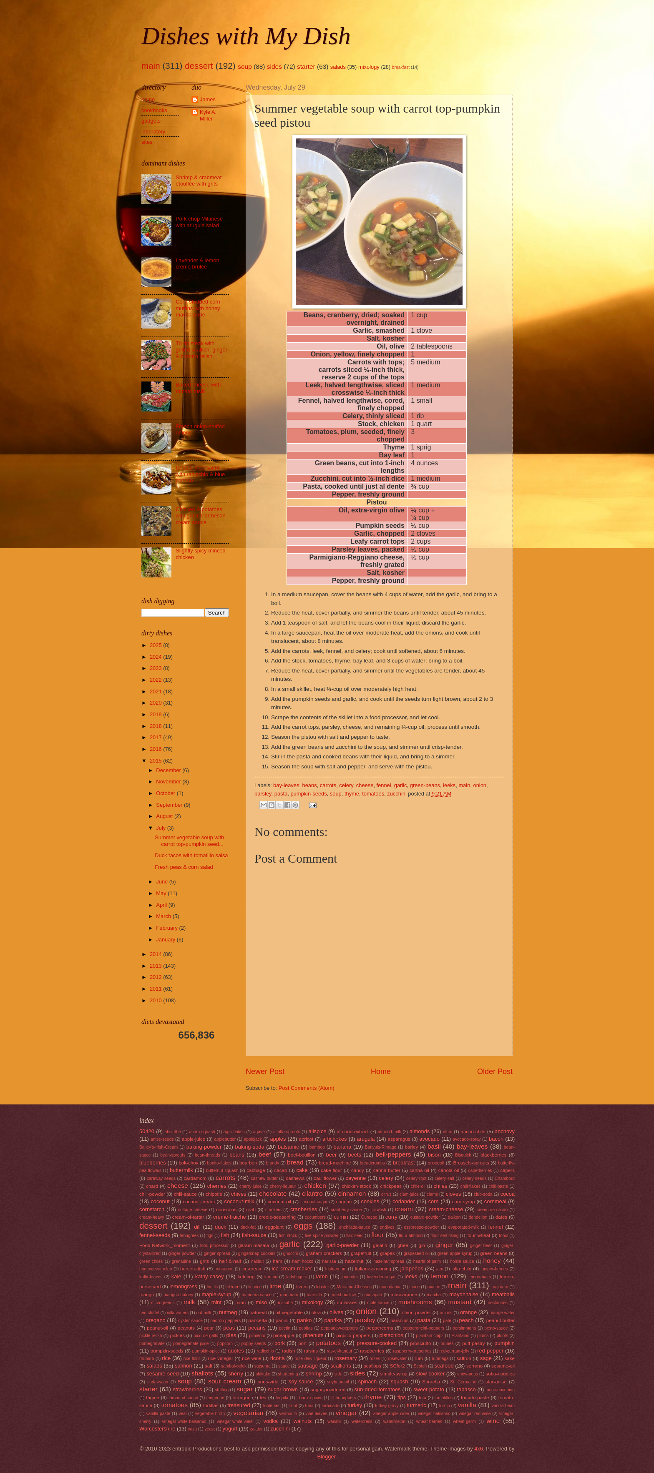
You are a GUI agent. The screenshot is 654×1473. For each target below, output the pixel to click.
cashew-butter (264, 1178)
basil (434, 1146)
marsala (314, 1294)
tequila (282, 1397)
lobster (322, 1287)
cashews (295, 1178)
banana (342, 1147)
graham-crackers (324, 1253)
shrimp (314, 1373)
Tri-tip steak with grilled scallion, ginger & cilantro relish (201, 349)
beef (265, 1154)
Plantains (460, 1335)
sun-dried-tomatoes (378, 1389)
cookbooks (154, 110)
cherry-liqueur (283, 1186)
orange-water (502, 1312)
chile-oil (418, 1186)
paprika (333, 1320)
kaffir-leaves (150, 1277)
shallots (202, 1373)
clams (432, 1194)
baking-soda (249, 1147)
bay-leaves (286, 785)
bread (295, 1162)
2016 (156, 749)
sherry (235, 1373)
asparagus (399, 1139)
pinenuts (313, 1335)
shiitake (263, 1374)
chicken (315, 1185)
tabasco (466, 1389)
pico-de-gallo (206, 1335)
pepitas (305, 1328)
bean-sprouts (172, 1155)
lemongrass (183, 1286)
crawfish (378, 1209)
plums (482, 1335)
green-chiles (151, 1261)
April (162, 905)
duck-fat (248, 1227)
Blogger (326, 1456)
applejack (253, 1139)
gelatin (380, 1245)
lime (275, 1286)
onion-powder (416, 1312)
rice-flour (192, 1358)
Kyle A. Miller (208, 115)
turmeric (416, 1405)
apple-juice (193, 1139)
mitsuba (285, 1302)
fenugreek (189, 1235)
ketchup (246, 1276)
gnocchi (290, 1253)
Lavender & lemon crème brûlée (197, 263)
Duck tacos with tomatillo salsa (191, 855)
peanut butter (500, 1320)
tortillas (211, 1405)
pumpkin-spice (206, 1351)
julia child (461, 1268)
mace (414, 1287)
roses (375, 1358)
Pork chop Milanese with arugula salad (199, 222)
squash (399, 1381)
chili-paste (498, 1186)
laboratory (153, 131)
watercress (362, 1421)
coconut (160, 1201)
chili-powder (152, 1194)
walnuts (303, 1421)
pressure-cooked (377, 1343)
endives (387, 1227)
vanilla (467, 1404)
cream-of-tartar (188, 1217)
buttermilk (181, 1170)
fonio (503, 1235)
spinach (367, 1381)
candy (357, 1170)
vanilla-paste (158, 1413)
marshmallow (343, 1294)
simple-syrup (393, 1373)
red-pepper (490, 1351)
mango (146, 1294)
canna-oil (419, 1170)
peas (229, 1328)
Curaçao (369, 1217)
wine (493, 1420)
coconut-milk (239, 1201)
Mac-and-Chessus (354, 1287)
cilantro (312, 1193)
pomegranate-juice (191, 1343)
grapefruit (361, 1253)
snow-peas (467, 1374)
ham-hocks (302, 1261)
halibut (257, 1261)
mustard (460, 1301)
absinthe (172, 1131)
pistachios (391, 1335)
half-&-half (230, 1261)
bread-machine (335, 1162)
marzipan (373, 1294)
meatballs (503, 1294)
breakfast (401, 67)
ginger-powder (182, 1253)
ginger (444, 1244)
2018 (156, 726)
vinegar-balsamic (434, 1413)
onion (479, 785)
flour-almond (411, 1235)
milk (189, 1301)
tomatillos (444, 1397)
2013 (156, 966)
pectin (284, 1328)
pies (231, 1335)
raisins (311, 1350)
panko (304, 1320)
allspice (318, 1131)
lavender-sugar (381, 1277)
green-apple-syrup (455, 1253)
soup (245, 66)
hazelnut (354, 1261)
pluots (502, 1335)
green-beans (425, 785)
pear (209, 1327)
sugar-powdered (328, 1389)
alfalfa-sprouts (286, 1131)
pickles (177, 1335)
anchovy (505, 1131)
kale (176, 1276)
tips (401, 1397)
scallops (372, 1365)
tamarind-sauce (183, 1397)
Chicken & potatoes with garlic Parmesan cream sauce (201, 515)
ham (277, 1261)
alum (447, 1131)
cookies (370, 1201)
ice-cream (252, 1268)
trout (293, 1405)
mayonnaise (463, 1294)
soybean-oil (338, 1382)
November (169, 781)
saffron (464, 1358)
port (302, 1343)
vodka (271, 1421)
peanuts (186, 1327)
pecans (257, 1328)
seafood (444, 1366)
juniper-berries (494, 1269)
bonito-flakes (219, 1163)
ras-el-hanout (339, 1351)
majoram (499, 1287)
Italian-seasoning (373, 1268)
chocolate (273, 1193)
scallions (340, 1366)
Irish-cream (336, 1269)
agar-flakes (234, 1131)
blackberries (493, 1154)
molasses (347, 1302)
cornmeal (495, 1201)
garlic (400, 785)
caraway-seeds (161, 1178)
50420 (146, 1131)
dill (197, 1227)
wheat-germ (464, 1421)
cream (404, 1208)
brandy (272, 1163)
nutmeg (228, 1312)
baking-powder (203, 1147)
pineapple (283, 1335)
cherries (216, 1186)
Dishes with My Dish (246, 36)
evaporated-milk (463, 1227)
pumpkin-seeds (308, 793)
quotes (236, 1351)
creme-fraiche (229, 1217)
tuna (309, 1405)
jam (439, 1269)
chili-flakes (470, 1186)
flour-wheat (478, 1235)
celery (346, 785)
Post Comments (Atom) (307, 1088)
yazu (192, 1429)
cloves (453, 1194)
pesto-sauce (496, 1328)
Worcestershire (157, 1428)
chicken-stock (356, 1186)
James (208, 99)
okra (316, 1312)
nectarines (498, 1302)
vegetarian (248, 1412)
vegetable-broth (210, 1413)
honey (492, 1260)
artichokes (334, 1139)
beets (355, 1155)
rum (419, 1358)
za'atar (256, 1429)
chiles (440, 1186)
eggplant (274, 1227)
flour (377, 1234)
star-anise (496, 1381)
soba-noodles (500, 1373)
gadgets (151, 121)
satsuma (262, 1366)
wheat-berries (429, 1421)
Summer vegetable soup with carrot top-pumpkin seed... (189, 840)
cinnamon (352, 1193)
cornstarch (151, 1209)
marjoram (289, 1294)
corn (433, 1201)
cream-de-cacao (492, 1209)
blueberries (152, 1162)
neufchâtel (149, 1312)
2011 (156, 989)
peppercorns (379, 1327)
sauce (283, 1366)
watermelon (394, 1421)
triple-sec (272, 1405)
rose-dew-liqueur (310, 1358)
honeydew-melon (155, 1269)
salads (338, 67)
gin (421, 1245)
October (166, 793)
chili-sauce (185, 1194)
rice (166, 1358)
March (164, 916)
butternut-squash (222, 1170)
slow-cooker (430, 1373)
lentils (212, 1287)
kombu (270, 1277)
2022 (156, 680)
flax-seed (355, 1235)
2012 (156, 977)
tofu (422, 1397)
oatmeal (258, 1312)
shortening (288, 1374)
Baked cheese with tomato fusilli (198, 387)
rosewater (397, 1358)
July (161, 828)
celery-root (416, 1178)
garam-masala (253, 1245)
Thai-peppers (343, 1397)
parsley (263, 793)
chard (152, 1186)
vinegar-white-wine (235, 1421)
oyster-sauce (190, 1320)
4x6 (478, 1448)
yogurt (229, 1428)
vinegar (346, 1412)
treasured (238, 1405)
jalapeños (411, 1268)
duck (220, 1227)
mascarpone (404, 1294)
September (170, 805)
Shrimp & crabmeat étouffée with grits (198, 180)
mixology (369, 67)
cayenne (355, 1178)
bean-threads (207, 1155)
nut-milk (203, 1312)
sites (146, 142)
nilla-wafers (178, 1312)
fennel (384, 785)
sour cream (224, 1381)
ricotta (277, 1358)
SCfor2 (397, 1365)
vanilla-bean (503, 1405)
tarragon (241, 1397)
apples (278, 1139)
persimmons (464, 1328)
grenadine (181, 1261)
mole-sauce (378, 1302)
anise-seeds (162, 1139)
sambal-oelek (234, 1366)
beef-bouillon (301, 1154)
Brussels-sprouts (471, 1162)
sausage (307, 1366)
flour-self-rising (444, 1235)
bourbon (248, 1162)
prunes (446, 1343)
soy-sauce (301, 1381)
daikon (454, 1217)
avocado (429, 1139)
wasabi (334, 1421)
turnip (444, 1405)
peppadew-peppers (339, 1328)
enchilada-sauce (354, 1227)
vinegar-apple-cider (390, 1413)
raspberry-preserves (412, 1351)
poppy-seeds (253, 1343)
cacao (280, 1170)
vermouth (288, 1413)
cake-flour (331, 1170)
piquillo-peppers (353, 1335)
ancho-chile (472, 1131)
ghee (402, 1245)
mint (216, 1302)
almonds (420, 1131)
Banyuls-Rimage (381, 1147)
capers (507, 1170)
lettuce (233, 1286)
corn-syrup (463, 1201)
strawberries (187, 1389)
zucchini (397, 793)
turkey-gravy (387, 1405)
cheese (365, 785)
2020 (156, 703)
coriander (403, 1201)
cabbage (256, 1170)
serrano (474, 1365)
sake (509, 1358)
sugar (244, 1389)
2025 (156, 645)
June (162, 881)
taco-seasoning (500, 1390)
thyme (352, 793)
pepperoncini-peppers (423, 1328)
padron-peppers (225, 1320)
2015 (156, 761)
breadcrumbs (372, 1163)
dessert (199, 65)
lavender (350, 1277)
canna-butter (386, 1170)
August (165, 816)
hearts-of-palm (427, 1261)
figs (209, 1235)
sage (486, 1358)
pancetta (258, 1320)
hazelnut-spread (388, 1261)
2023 (156, 668)
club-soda (483, 1194)
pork (279, 1343)
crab (251, 1209)
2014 (156, 954)
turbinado (331, 1405)
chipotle (214, 1194)
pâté (447, 1320)
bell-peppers (393, 1154)
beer (331, 1155)
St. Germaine (463, 1382)
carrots (328, 785)
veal (182, 1413)
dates (501, 1217)
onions (446, 1312)
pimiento (257, 1335)
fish (225, 1235)
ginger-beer (481, 1245)
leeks (449, 785)
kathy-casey (209, 1276)
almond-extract (353, 1131)
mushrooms (415, 1301)
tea (263, 1397)
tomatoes (373, 793)
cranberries (303, 1209)
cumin (341, 1217)
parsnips (399, 1320)
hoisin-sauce (462, 1261)
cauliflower (325, 1178)
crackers (273, 1209)
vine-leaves (316, 1413)
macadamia (390, 1287)
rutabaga (440, 1358)
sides (274, 66)
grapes (387, 1253)
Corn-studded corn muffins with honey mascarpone (198, 308)
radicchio (265, 1351)
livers (301, 1286)
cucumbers (315, 1217)
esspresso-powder (421, 1227)
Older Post (495, 1071)
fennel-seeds (154, 1235)
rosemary (346, 1358)
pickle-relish (150, 1335)
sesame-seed (162, 1373)
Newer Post (265, 1071)
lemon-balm (479, 1277)
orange (468, 1312)
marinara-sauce (257, 1294)
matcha (434, 1294)
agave (259, 1131)
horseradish (193, 1268)
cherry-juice (250, 1186)
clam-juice (409, 1194)
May (162, 893)
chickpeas (391, 1186)
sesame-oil (503, 1365)
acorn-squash (202, 1131)
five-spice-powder (322, 1235)
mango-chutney (178, 1294)
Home (381, 1071)
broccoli (436, 1162)
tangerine (215, 1397)
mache (434, 1287)
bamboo (317, 1147)
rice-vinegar (221, 1358)
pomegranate (152, 1343)
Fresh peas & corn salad (184, 867)
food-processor (214, 1245)
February (167, 928)
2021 (156, 691)
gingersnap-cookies (256, 1253)
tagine (152, 1397)
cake (301, 1170)
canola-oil (448, 1170)
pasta (281, 793)
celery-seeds (474, 1178)
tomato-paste (475, 1397)
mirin (240, 1302)
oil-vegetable (289, 1312)
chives (239, 1194)
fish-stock (288, 1235)
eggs (303, 1225)
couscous (226, 1209)
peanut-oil (157, 1327)
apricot (306, 1139)
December (169, 770)
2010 (156, 1000)
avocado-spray (467, 1139)
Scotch (420, 1366)
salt (208, 1365)
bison (434, 1155)
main (150, 65)
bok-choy (188, 1162)
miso (261, 1302)
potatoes (328, 1342)
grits (204, 1261)
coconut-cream (199, 1201)
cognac (344, 1201)
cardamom (195, 1178)
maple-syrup (216, 1294)
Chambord (505, 1178)
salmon (183, 1366)
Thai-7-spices (309, 1397)
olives (336, 1312)
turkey (354, 1405)
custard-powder (425, 1217)
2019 (156, 714)
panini (282, 1320)
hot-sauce (223, 1269)
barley (411, 1146)
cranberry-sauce (346, 1209)
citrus (386, 1194)
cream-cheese (446, 1209)
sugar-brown (283, 1389)
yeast (210, 1429)
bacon (496, 1139)
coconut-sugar (313, 1201)
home (148, 99)
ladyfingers (296, 1277)
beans (309, 785)
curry (391, 1217)
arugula (366, 1139)
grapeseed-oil (417, 1253)
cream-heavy (151, 1217)
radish (288, 1350)
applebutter (225, 1139)
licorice (255, 1287)
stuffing (222, 1390)
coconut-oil (279, 1201)
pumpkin (504, 1343)
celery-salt (444, 1178)
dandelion (478, 1217)
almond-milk (389, 1131)
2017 (156, 737)
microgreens (163, 1302)
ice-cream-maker (292, 1268)
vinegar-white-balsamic (184, 1421)
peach (466, 1320)
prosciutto (420, 1343)
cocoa (508, 1194)
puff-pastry (473, 1343)
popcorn (225, 1343)
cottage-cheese (192, 1209)
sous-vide (268, 1381)
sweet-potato (428, 1389)
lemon (439, 1276)
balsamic (288, 1147)
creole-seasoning (277, 1217)
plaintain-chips (430, 1335)
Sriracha (431, 1381)
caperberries (480, 1170)
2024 (156, 657)
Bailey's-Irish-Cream (158, 1147)
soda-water (158, 1382)
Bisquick (463, 1155)
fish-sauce (254, 1235)
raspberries (372, 1350)
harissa (329, 1261)
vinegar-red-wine (475, 1413)
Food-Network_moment (164, 1245)
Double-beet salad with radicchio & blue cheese (200, 474)
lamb (322, 1276)
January (166, 939)
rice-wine (251, 1358)
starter (306, 66)
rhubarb (146, 1358)
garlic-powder (343, 1245)
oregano (156, 1320)
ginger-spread (217, 1253)
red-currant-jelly (455, 1351)
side (338, 1374)
